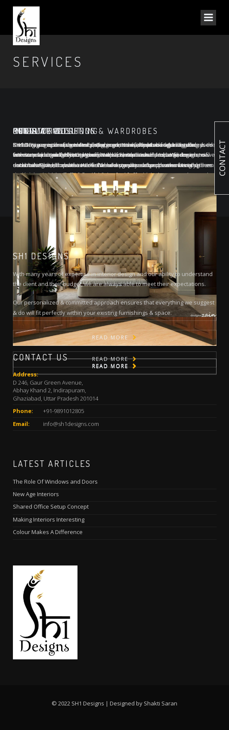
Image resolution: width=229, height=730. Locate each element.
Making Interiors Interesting (48, 519)
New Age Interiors (36, 494)
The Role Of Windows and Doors (55, 481)
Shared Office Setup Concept (51, 506)
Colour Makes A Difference (48, 532)
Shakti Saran (160, 703)
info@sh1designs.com (71, 424)
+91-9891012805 (63, 411)
